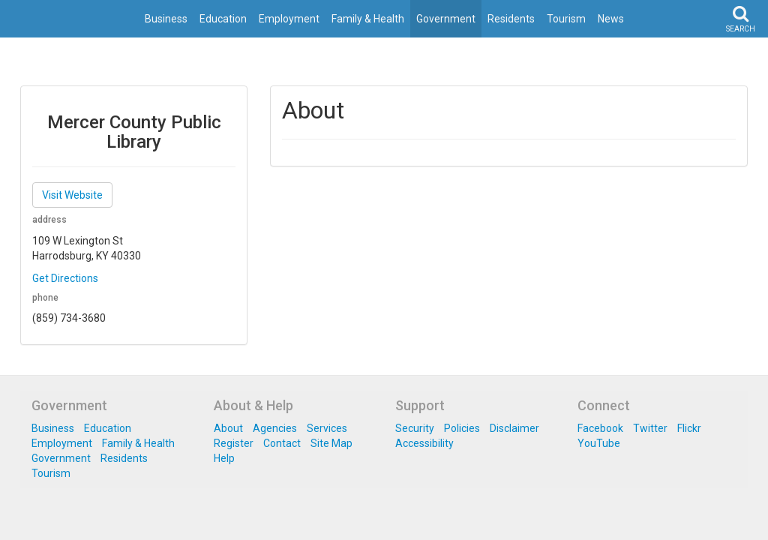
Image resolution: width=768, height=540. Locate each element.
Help (224, 458)
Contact (282, 443)
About (228, 428)
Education (223, 19)
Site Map (331, 443)
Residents (511, 19)
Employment (289, 19)
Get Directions (65, 278)
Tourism (566, 19)
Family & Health (368, 19)
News (611, 19)
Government (446, 19)
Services (327, 428)
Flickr (689, 428)
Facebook (600, 428)
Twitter (650, 428)
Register (234, 443)
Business (166, 19)
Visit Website (72, 195)
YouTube (599, 443)
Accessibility (424, 443)
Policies (462, 428)
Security (414, 428)
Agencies (275, 428)
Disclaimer (514, 428)
